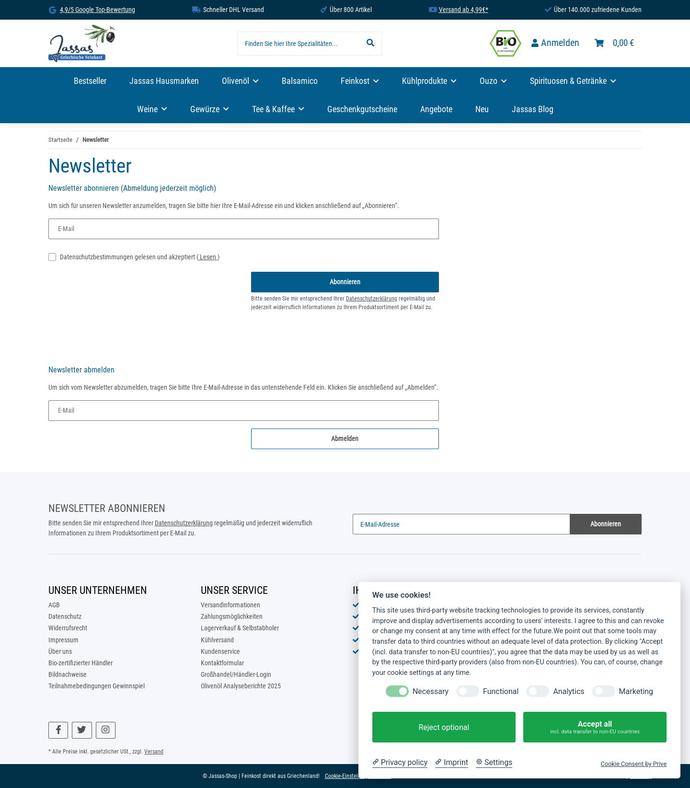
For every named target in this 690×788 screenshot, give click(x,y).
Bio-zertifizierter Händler (80, 663)
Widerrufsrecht (67, 628)
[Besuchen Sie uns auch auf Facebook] (58, 730)
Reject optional (443, 727)
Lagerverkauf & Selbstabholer (240, 628)
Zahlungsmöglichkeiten (232, 616)
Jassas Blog (532, 109)
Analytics (568, 691)
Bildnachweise (67, 674)
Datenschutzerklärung (371, 298)
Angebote (436, 109)
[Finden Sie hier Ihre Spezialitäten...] (298, 44)
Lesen (208, 257)
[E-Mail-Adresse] (461, 524)
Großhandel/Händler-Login (236, 674)
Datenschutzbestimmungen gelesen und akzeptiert (139, 257)
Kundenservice (220, 651)
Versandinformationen (230, 605)
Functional (500, 691)
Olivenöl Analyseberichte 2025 (241, 686)
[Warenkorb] (614, 43)
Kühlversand (217, 640)
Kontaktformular (222, 663)
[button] (555, 43)
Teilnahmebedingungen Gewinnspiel (96, 686)
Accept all (595, 727)
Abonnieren (605, 524)
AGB (54, 605)
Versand (153, 751)
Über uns (60, 651)
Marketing (636, 691)
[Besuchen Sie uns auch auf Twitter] (82, 730)
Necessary (430, 691)
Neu (482, 109)
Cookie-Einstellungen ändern (358, 776)
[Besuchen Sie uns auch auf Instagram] (105, 730)
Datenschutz (64, 616)
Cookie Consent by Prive (633, 763)
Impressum (63, 640)
